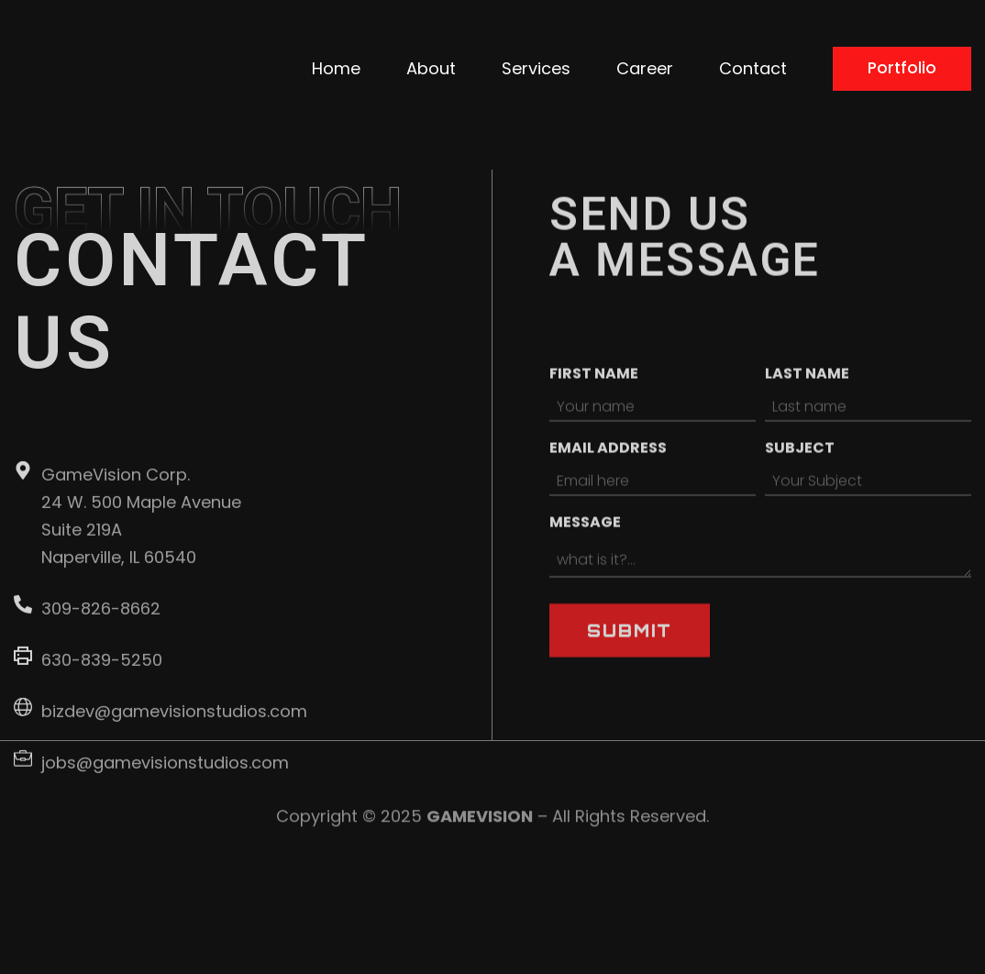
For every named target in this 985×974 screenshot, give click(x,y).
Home (520, 55)
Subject (800, 509)
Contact (937, 55)
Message (585, 583)
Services (720, 55)
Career (829, 55)
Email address (608, 509)
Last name (807, 435)
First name (593, 435)
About (615, 55)
